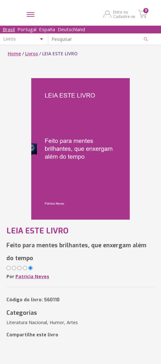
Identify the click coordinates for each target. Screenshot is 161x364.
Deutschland (71, 29)
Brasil (9, 29)
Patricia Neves (32, 276)
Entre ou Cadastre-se (124, 14)
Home (14, 53)
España (47, 29)
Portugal (26, 29)
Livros (31, 53)
